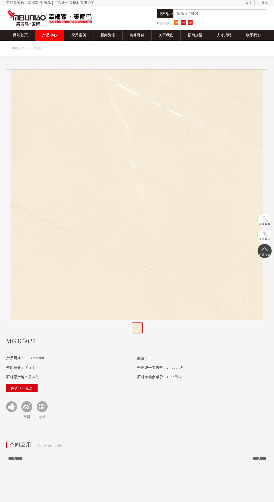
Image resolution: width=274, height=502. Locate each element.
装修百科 (136, 35)
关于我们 (166, 35)
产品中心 (49, 35)
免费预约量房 (22, 388)
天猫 (262, 3)
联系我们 (253, 35)
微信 (246, 3)
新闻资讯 (107, 35)
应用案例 (78, 35)
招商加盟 (195, 35)
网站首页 (20, 35)
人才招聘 (224, 35)
